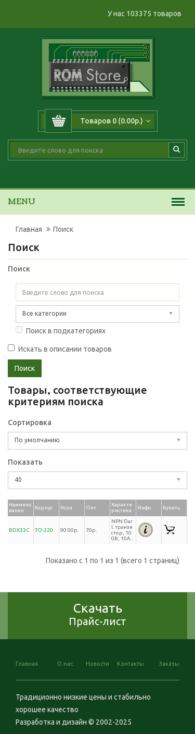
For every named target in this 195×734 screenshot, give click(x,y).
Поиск (63, 229)
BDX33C (19, 530)
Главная (29, 229)
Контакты (130, 664)
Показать (25, 462)
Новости (97, 664)
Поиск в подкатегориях (61, 330)
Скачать (97, 614)
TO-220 (44, 530)
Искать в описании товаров (60, 348)
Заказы (169, 664)
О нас (65, 664)
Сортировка (29, 422)
